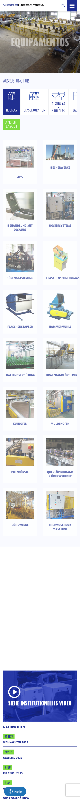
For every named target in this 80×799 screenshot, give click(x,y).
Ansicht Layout (11, 124)
